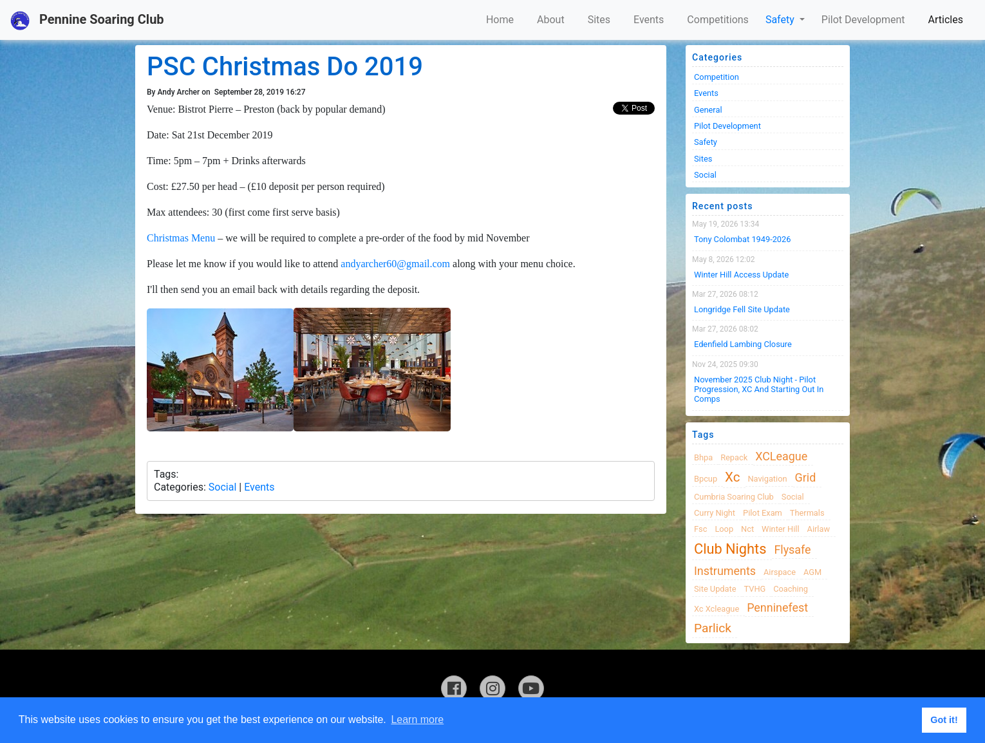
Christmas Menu (181, 237)
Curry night (714, 513)
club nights (730, 549)
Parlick (712, 628)
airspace (780, 572)
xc (732, 477)
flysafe (792, 549)
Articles (945, 20)
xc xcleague (716, 609)
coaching (790, 589)
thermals (807, 513)
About (551, 20)
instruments (725, 571)
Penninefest (777, 607)
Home (500, 20)
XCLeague (781, 456)
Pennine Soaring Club (87, 20)
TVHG (755, 589)
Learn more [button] (417, 719)
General (708, 110)
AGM (812, 572)
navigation (767, 479)
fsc (700, 529)
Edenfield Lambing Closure (743, 344)
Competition (716, 77)
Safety (781, 20)
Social (222, 487)
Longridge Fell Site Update (742, 309)
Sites (599, 20)
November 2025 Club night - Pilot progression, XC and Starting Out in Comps (758, 389)
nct (747, 529)
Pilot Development (863, 20)
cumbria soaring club (734, 497)
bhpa (703, 457)
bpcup (705, 479)
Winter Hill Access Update (741, 274)
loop (724, 529)
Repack (733, 457)
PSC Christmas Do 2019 (285, 67)
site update (715, 589)
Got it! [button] (943, 720)
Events (648, 20)
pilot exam (762, 513)
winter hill (780, 529)
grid (805, 477)
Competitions (718, 20)
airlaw (818, 529)
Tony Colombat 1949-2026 (742, 239)
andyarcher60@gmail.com (395, 263)
